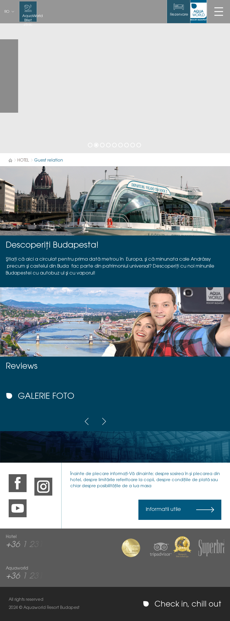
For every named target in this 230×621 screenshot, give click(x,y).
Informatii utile (163, 509)
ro (6, 12)
